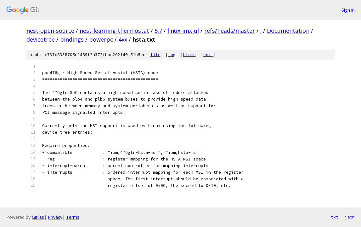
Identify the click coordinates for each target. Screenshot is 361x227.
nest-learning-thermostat (114, 30)
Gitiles (38, 217)
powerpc (101, 39)
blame (189, 54)
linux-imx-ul (183, 30)
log (172, 54)
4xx (122, 39)
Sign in (348, 10)
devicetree (40, 39)
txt (334, 217)
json (350, 217)
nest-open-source (50, 30)
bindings (72, 39)
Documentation (288, 30)
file (155, 54)
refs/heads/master (229, 30)
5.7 (158, 30)
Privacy (55, 217)
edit (208, 54)
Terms (72, 217)
